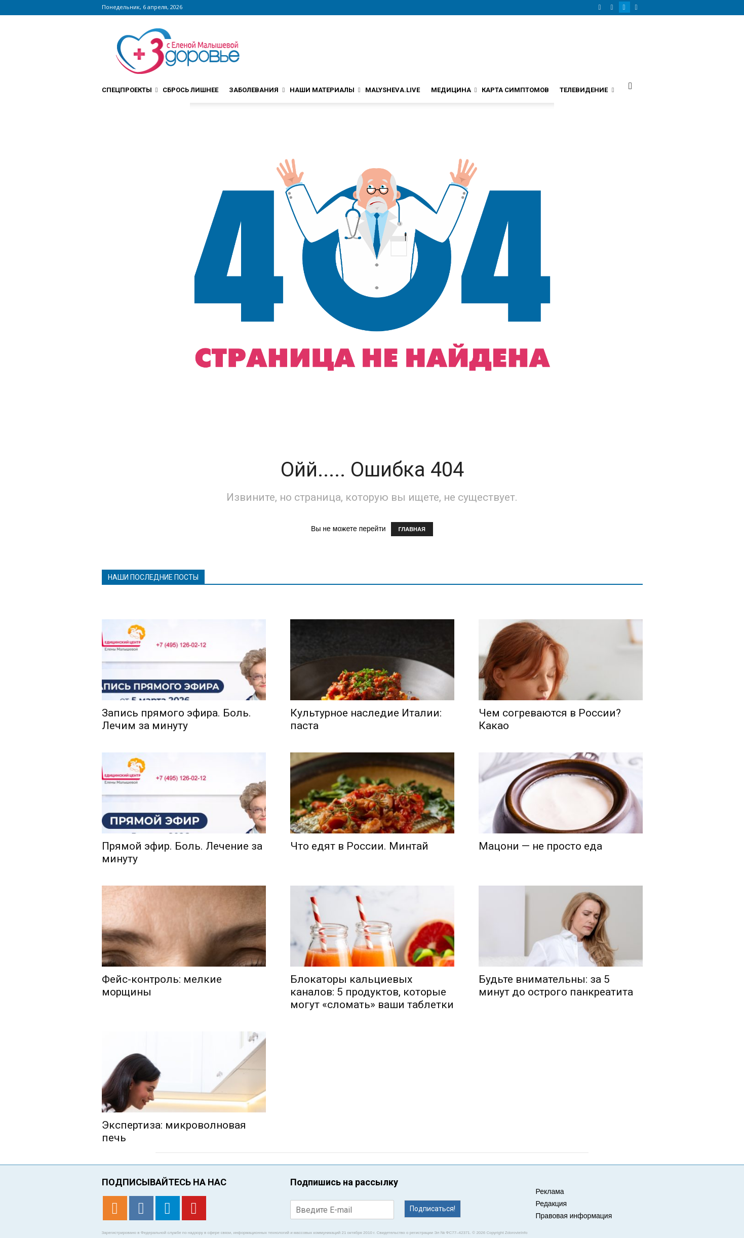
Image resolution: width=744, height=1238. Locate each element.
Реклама (550, 1191)
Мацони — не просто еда (540, 846)
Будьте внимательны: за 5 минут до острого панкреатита (556, 985)
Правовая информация (574, 1216)
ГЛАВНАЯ (412, 529)
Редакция (551, 1204)
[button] (630, 85)
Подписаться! (432, 1209)
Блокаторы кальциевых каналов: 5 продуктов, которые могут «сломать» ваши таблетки (372, 992)
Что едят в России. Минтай (359, 846)
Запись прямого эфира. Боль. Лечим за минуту (176, 719)
